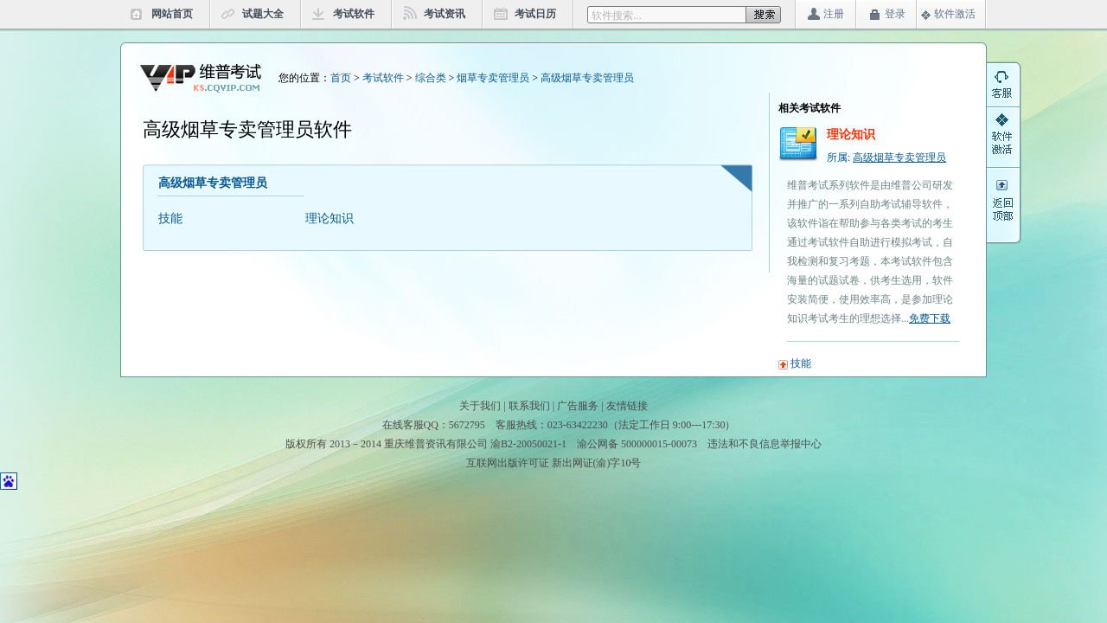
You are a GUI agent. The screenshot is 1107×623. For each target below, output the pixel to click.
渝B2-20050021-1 (528, 444)
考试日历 (535, 14)
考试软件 (353, 14)
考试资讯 (444, 14)
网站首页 (172, 14)
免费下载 (929, 318)
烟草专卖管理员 (493, 78)
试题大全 (263, 14)
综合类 (430, 78)
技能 (170, 218)
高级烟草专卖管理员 (587, 78)
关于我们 (480, 406)
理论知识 (329, 218)
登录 (895, 14)
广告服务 (577, 406)
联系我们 (529, 406)
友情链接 (627, 406)
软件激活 (955, 14)
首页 (340, 78)
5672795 (467, 425)
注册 (833, 14)
